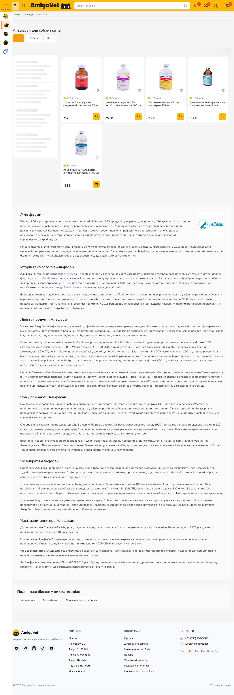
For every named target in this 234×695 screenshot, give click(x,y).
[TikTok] (42, 648)
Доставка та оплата (136, 644)
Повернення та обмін (137, 649)
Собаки (33, 38)
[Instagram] (34, 648)
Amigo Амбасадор (79, 655)
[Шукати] (185, 6)
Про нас (129, 638)
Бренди (29, 14)
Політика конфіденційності (140, 671)
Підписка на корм (79, 666)
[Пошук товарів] (132, 6)
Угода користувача (220, 685)
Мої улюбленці (77, 671)
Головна (17, 14)
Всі (18, 38)
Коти (50, 38)
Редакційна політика (136, 666)
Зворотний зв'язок (135, 660)
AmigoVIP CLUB (78, 649)
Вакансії (129, 655)
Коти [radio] (23, 5)
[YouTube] (51, 648)
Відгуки (73, 638)
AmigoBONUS (77, 644)
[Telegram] (16, 648)
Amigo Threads (77, 660)
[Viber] (25, 648)
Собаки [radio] (15, 5)
